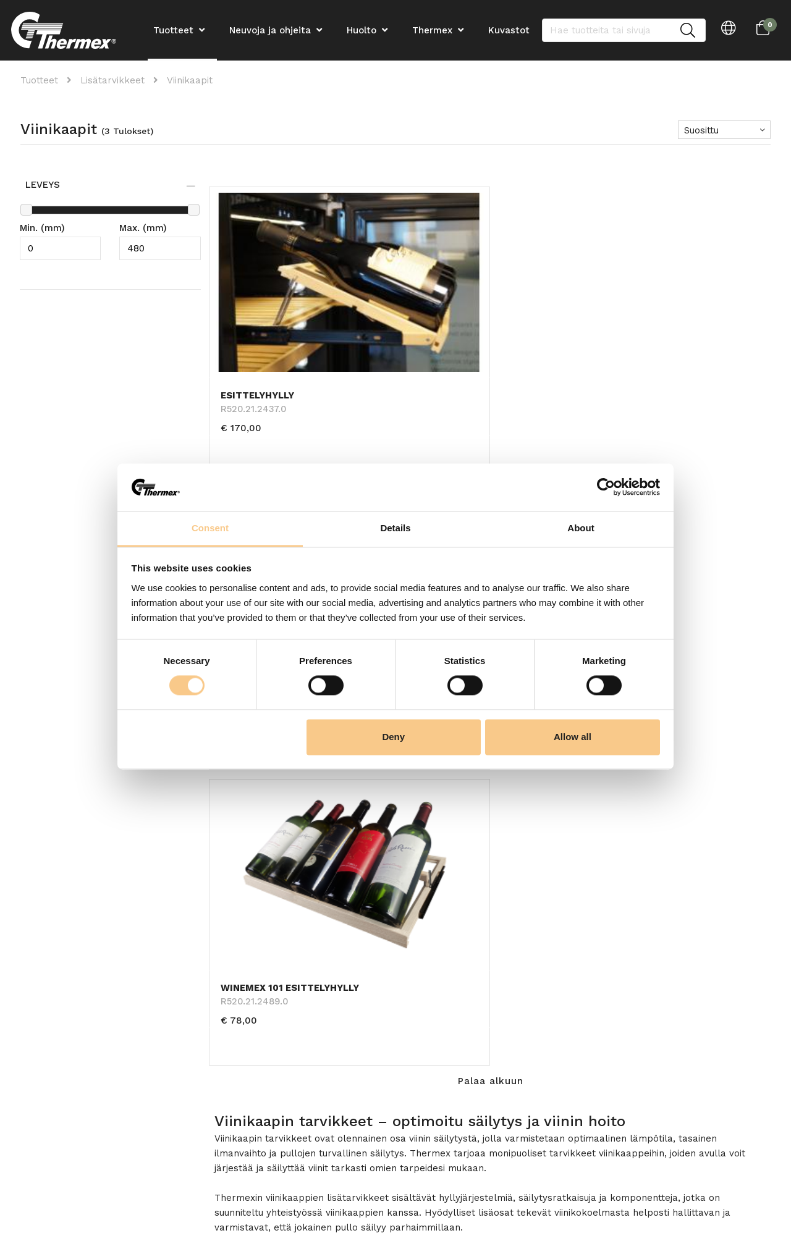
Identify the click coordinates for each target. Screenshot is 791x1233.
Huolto (361, 30)
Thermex (432, 30)
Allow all (572, 736)
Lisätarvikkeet (112, 80)
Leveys (44, 184)
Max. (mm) (143, 228)
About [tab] (580, 528)
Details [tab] (395, 528)
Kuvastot (509, 30)
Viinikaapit (190, 80)
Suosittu (701, 130)
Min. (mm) (42, 228)
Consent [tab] (210, 528)
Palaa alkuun (490, 423)
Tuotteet (39, 80)
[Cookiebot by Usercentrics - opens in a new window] (606, 487)
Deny (393, 736)
